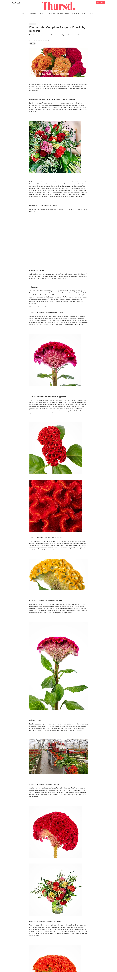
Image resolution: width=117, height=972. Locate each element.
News (84, 13)
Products (43, 13)
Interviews (76, 13)
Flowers (32, 43)
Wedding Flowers (63, 13)
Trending (52, 13)
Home (24, 13)
